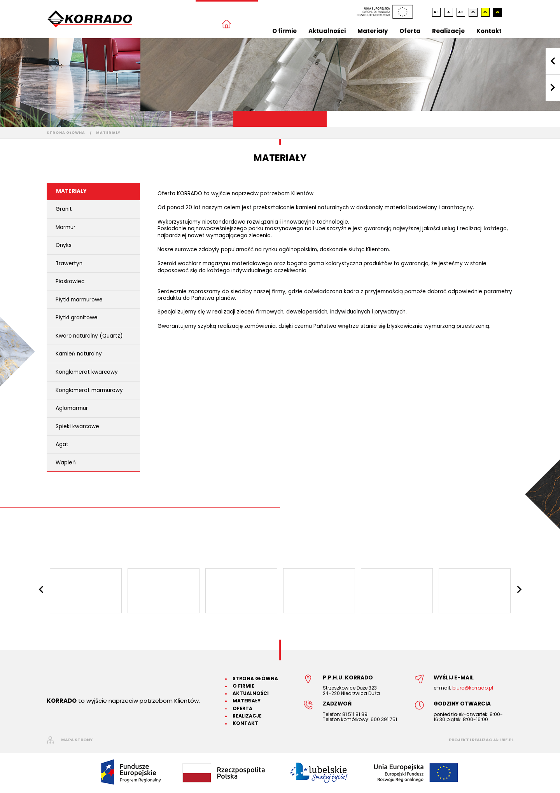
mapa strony (77, 740)
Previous (553, 61)
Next (553, 87)
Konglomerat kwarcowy (87, 372)
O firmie (284, 31)
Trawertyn (69, 263)
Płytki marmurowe (79, 299)
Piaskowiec (70, 281)
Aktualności (327, 31)
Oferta (409, 31)
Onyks (64, 245)
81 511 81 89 (355, 714)
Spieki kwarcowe (77, 426)
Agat (62, 444)
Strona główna (66, 132)
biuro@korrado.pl (472, 687)
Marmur (65, 227)
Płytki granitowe (77, 317)
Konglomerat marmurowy (89, 390)
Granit (64, 209)
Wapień (66, 462)
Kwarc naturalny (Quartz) (89, 336)
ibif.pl (506, 740)
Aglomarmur (72, 408)
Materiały (372, 31)
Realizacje (448, 31)
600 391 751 (384, 719)
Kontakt (489, 31)
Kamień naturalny (79, 353)
